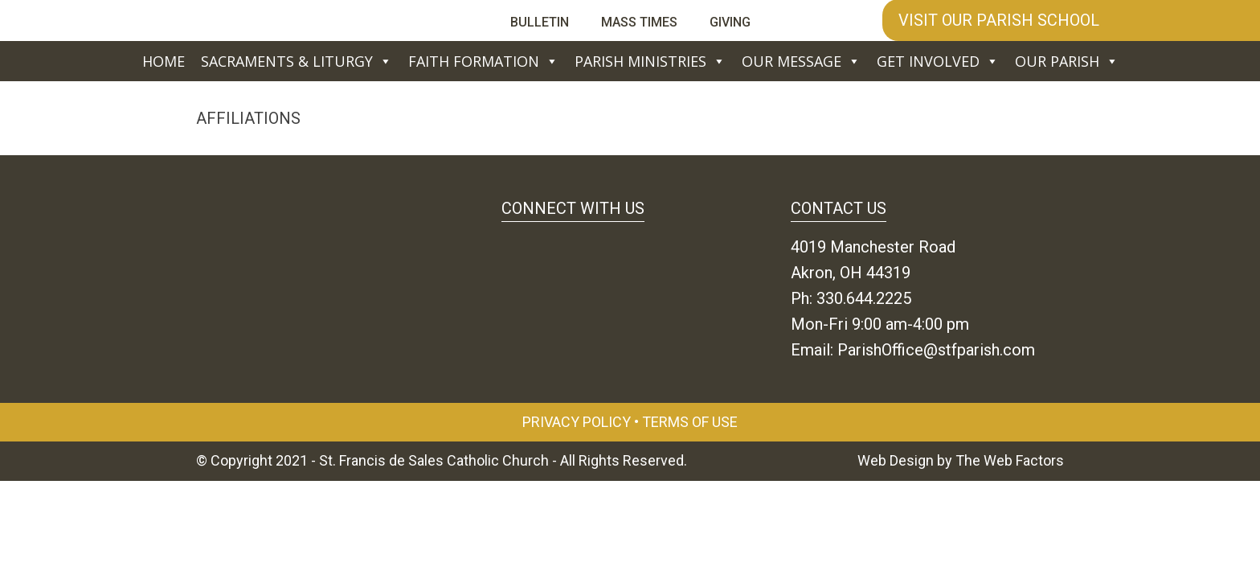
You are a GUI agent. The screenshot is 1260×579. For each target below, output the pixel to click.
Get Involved (938, 61)
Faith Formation (483, 61)
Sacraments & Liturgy (296, 61)
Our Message (801, 61)
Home (163, 61)
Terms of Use (690, 421)
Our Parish (1067, 61)
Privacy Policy (576, 421)
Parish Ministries (650, 61)
